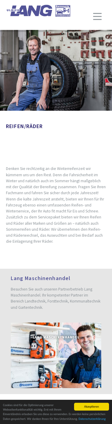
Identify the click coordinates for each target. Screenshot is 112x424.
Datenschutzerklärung (92, 419)
